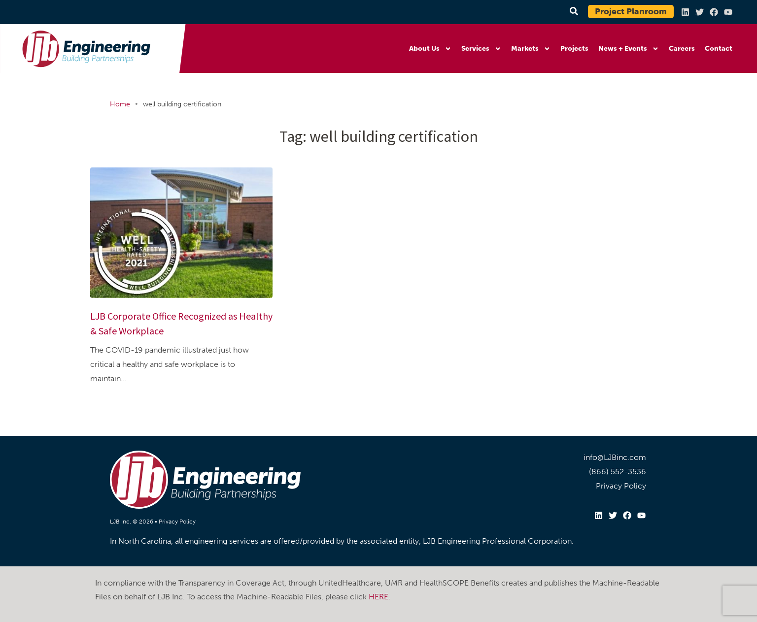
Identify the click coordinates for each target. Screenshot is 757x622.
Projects (574, 48)
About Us (430, 49)
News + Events (628, 49)
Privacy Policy (177, 521)
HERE (378, 596)
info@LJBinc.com (615, 457)
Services (481, 49)
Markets (531, 49)
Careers (682, 48)
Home (120, 104)
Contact (718, 48)
